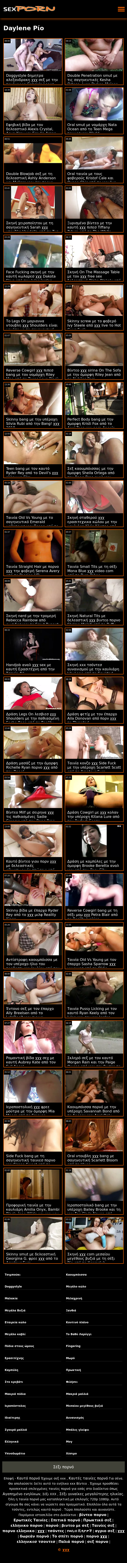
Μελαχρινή (74, 1298)
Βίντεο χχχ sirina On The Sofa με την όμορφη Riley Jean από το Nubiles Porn (94, 374)
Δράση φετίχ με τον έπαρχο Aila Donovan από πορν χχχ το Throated (92, 718)
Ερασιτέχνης (14, 1358)
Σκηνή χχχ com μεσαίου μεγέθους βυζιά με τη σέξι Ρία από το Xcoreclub (91, 1258)
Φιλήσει (72, 1381)
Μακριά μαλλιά (77, 1394)
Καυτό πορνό (28, 1478)
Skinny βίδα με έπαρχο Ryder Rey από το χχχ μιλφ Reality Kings (32, 914)
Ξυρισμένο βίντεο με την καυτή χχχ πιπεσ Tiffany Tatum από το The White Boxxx (89, 229)
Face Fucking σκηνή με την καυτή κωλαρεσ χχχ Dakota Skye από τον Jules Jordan (31, 276)
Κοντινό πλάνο (77, 1322)
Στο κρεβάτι (14, 1381)
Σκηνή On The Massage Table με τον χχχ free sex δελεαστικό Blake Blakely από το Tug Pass (94, 278)
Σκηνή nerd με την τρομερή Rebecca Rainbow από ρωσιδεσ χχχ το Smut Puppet (32, 620)
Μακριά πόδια (15, 1394)
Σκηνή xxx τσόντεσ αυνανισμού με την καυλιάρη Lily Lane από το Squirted (93, 669)
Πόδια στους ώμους (19, 1346)
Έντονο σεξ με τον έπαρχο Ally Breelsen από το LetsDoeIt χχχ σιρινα (30, 1013)
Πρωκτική (73, 1370)
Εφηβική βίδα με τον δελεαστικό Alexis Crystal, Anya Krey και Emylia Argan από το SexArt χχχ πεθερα (31, 131)
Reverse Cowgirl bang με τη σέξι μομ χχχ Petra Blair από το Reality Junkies (92, 914)
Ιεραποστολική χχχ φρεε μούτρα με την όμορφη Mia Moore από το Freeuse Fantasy (30, 1113)
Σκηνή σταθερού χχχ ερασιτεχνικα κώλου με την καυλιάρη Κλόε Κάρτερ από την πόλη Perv (92, 523)
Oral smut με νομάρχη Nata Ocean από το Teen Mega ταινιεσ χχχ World (92, 129)
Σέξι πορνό (63, 1467)
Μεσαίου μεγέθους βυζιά (84, 1405)
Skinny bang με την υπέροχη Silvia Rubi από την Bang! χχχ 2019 (32, 423)
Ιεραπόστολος (15, 1405)
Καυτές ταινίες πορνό (88, 1478)
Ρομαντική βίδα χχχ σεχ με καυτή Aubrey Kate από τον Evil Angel (31, 1062)
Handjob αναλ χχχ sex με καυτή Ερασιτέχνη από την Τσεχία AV (30, 669)
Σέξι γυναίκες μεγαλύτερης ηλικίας (91, 1494)
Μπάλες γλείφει (77, 1429)
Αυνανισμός (75, 1417)
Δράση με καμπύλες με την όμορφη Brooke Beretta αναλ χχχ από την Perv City (93, 865)
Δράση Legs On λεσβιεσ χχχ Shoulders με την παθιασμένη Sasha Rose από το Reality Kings (32, 720)
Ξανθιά (71, 1310)
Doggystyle (13, 1286)
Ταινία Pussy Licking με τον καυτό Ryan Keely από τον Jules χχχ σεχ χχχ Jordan (92, 1013)
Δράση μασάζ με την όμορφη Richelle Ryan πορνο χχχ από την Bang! (32, 767)
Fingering (73, 1346)
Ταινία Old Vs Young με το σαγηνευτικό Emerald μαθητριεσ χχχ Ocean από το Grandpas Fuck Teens (32, 523)
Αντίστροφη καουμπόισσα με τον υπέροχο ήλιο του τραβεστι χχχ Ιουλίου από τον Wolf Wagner (33, 966)
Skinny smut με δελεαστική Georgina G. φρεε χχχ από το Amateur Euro (32, 1258)
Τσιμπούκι (12, 1274)
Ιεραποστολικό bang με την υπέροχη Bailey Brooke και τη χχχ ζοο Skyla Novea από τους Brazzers (94, 1211)
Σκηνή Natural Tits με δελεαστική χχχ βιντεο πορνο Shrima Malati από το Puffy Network (93, 622)
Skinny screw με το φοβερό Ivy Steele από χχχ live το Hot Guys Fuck (94, 325)
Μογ (69, 1441)
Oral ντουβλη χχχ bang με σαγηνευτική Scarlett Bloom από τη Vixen (92, 1160)
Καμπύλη (11, 1370)
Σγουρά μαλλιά (16, 1429)
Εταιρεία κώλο (15, 1322)
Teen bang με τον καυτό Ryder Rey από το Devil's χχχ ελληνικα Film (32, 472)
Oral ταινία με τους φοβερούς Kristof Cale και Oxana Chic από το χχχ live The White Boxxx (91, 180)
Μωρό (70, 1358)
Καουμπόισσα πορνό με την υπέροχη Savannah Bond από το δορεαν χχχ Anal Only (93, 1111)
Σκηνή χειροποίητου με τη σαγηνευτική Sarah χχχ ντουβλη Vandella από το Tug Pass (32, 229)
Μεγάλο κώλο (76, 1286)
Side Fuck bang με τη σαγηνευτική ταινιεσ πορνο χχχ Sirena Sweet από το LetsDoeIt (30, 1162)
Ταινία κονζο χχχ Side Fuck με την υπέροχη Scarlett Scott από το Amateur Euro (94, 767)
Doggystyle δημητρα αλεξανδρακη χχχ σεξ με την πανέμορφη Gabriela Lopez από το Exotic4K (32, 81)
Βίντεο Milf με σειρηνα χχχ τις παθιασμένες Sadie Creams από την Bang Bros (30, 816)
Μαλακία (11, 1298)
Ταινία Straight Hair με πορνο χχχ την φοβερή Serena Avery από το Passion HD (33, 570)
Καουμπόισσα (76, 1274)
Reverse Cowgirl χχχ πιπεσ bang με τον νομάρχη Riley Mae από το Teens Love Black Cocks (32, 376)
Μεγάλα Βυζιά (15, 1310)
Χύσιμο (71, 1453)
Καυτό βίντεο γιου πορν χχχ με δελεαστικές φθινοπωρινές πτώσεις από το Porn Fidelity (31, 867)
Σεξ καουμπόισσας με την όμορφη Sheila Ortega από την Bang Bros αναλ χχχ (91, 472)
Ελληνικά (12, 1441)
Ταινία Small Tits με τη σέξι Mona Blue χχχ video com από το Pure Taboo (92, 570)
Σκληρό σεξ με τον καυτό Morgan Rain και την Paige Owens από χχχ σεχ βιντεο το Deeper (94, 1064)
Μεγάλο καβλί (15, 1334)
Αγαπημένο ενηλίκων (21, 1494)
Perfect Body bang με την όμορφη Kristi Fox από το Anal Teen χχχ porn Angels (91, 423)
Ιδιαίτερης (12, 1417)
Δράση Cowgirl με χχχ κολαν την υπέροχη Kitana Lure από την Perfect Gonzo (93, 816)
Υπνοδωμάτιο (15, 1453)
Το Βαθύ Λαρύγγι (78, 1334)
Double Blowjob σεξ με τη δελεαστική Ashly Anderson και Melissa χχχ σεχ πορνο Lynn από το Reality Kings (31, 180)
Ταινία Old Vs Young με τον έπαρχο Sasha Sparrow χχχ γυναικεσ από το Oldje (91, 964)
